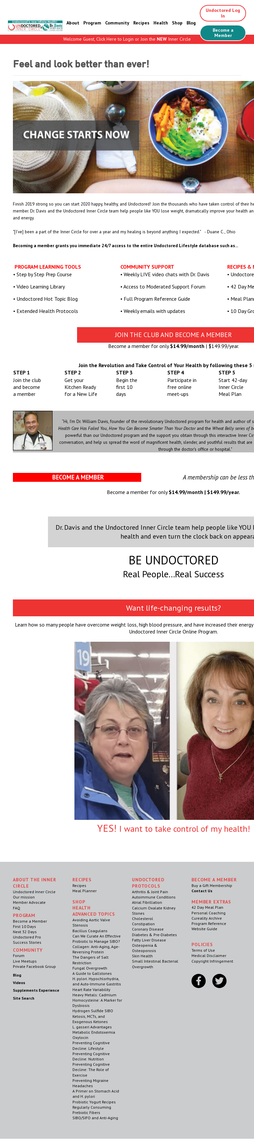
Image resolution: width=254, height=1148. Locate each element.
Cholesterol (142, 918)
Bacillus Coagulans (89, 930)
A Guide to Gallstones (92, 973)
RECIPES (82, 880)
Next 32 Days (25, 931)
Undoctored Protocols (148, 883)
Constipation (143, 923)
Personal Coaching (208, 912)
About (72, 23)
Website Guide (204, 928)
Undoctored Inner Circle (34, 891)
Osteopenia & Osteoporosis (144, 948)
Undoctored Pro (27, 937)
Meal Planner (84, 890)
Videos (19, 982)
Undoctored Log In (223, 13)
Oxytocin (80, 1037)
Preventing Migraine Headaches (90, 1083)
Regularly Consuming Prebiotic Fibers (91, 1110)
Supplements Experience (36, 990)
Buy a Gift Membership (211, 885)
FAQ (16, 907)
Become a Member (223, 33)
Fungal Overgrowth (89, 968)
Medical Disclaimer (208, 955)
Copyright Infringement (212, 961)
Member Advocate (29, 902)
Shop (177, 23)
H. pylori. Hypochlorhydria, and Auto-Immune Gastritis (96, 981)
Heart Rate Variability (91, 989)
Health (160, 23)
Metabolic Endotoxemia (93, 1032)
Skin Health (142, 955)
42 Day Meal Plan (207, 907)
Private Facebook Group (34, 966)
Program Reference (208, 923)
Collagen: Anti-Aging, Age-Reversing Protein (95, 949)
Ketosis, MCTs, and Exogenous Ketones (90, 1019)
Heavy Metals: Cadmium (94, 994)
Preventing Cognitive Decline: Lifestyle (91, 1045)
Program (92, 23)
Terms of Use (203, 950)
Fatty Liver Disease (149, 940)
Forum (18, 955)
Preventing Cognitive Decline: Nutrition (91, 1056)
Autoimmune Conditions (154, 897)
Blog (191, 23)
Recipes (141, 23)
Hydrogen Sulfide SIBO (92, 1010)
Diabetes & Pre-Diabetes (154, 934)
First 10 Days (24, 926)
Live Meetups (25, 961)
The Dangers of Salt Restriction (90, 960)
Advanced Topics (93, 914)
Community (117, 23)
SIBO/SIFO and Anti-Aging (95, 1117)
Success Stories (27, 942)
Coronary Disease (148, 929)
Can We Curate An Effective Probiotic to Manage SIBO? (96, 939)
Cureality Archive (206, 918)
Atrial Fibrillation (147, 902)
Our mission (24, 897)
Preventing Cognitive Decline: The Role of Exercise (91, 1069)
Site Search (23, 998)
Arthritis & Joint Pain (150, 891)
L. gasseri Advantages (92, 1026)
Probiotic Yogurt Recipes (94, 1101)
